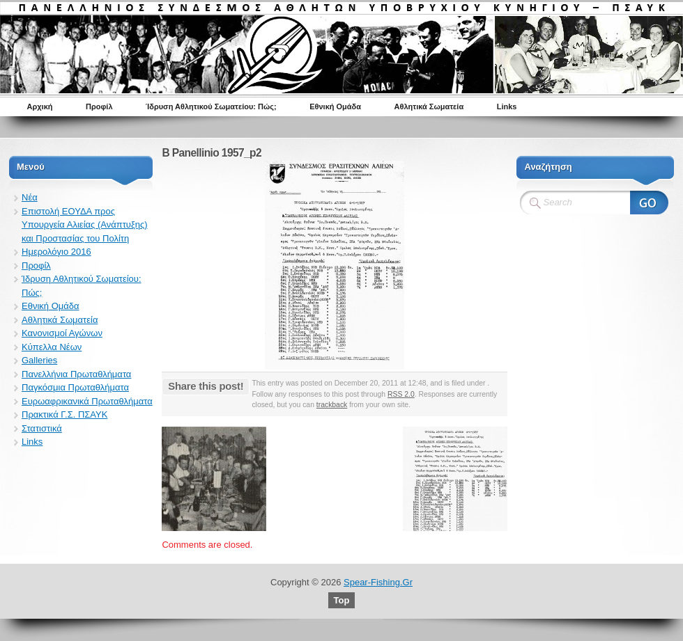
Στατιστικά (42, 428)
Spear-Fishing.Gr (378, 582)
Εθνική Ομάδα (335, 106)
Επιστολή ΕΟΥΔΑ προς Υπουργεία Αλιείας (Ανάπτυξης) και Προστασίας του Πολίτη (85, 225)
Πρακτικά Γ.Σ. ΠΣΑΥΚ (64, 414)
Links (507, 106)
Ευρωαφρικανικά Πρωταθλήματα (87, 401)
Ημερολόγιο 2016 (56, 251)
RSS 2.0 (401, 394)
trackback (331, 405)
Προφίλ (99, 106)
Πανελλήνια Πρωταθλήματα (76, 374)
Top (342, 600)
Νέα (30, 197)
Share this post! (205, 386)
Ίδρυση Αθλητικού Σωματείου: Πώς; (211, 106)
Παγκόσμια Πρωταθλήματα (75, 387)
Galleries (39, 360)
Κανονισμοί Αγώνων (62, 333)
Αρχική (40, 106)
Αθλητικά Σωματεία (429, 106)
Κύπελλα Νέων (52, 347)
